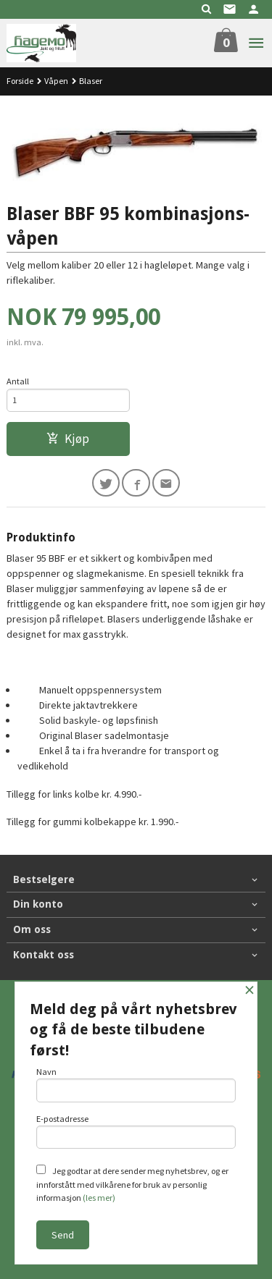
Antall (18, 381)
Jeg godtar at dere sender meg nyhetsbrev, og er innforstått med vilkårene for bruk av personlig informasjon (132, 1184)
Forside (20, 80)
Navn (136, 1084)
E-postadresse (136, 1131)
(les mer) (99, 1197)
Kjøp (67, 439)
